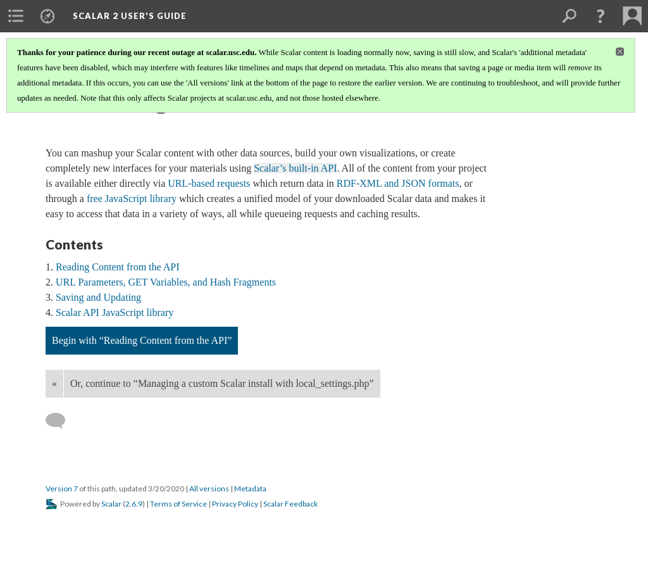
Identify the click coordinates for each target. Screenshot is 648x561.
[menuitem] (16, 16)
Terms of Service (178, 503)
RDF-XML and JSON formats (398, 183)
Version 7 (62, 488)
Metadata (250, 488)
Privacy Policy (235, 503)
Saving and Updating (98, 297)
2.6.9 (133, 503)
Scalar (111, 503)
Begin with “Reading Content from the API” (142, 340)
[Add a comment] (61, 421)
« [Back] (54, 383)
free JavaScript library (130, 198)
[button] (600, 16)
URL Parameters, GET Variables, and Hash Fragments (166, 282)
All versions (209, 488)
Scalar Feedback (290, 503)
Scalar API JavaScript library (114, 312)
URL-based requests (209, 183)
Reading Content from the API (118, 267)
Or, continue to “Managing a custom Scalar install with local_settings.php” (222, 383)
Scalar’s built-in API (295, 168)
